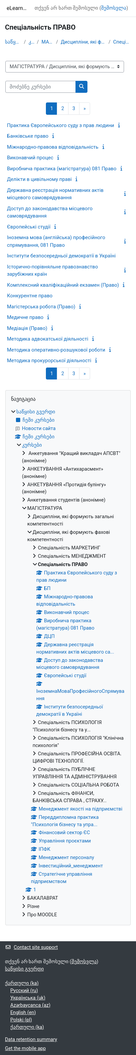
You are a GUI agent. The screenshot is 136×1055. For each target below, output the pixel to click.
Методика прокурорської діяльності (49, 361)
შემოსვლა (113, 8)
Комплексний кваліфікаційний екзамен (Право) (63, 285)
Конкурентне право (30, 296)
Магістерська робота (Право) (41, 307)
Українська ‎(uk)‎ (27, 998)
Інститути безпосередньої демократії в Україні (61, 256)
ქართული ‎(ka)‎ (22, 983)
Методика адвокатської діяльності (47, 339)
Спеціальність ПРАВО (122, 42)
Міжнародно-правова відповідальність (52, 147)
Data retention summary (31, 1039)
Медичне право (25, 317)
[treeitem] (68, 663)
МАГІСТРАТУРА (48, 42)
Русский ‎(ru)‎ (24, 990)
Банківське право (28, 136)
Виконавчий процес (30, 158)
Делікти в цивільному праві (39, 179)
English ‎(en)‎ (23, 1012)
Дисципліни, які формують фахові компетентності (83, 42)
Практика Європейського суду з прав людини (60, 125)
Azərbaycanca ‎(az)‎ (30, 1005)
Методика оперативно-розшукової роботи (56, 350)
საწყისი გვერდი (13, 42)
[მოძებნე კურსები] (40, 87)
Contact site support (31, 947)
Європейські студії (29, 227)
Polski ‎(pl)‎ (21, 1020)
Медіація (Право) (27, 328)
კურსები (31, 42)
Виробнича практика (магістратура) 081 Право (61, 169)
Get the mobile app (25, 1048)
